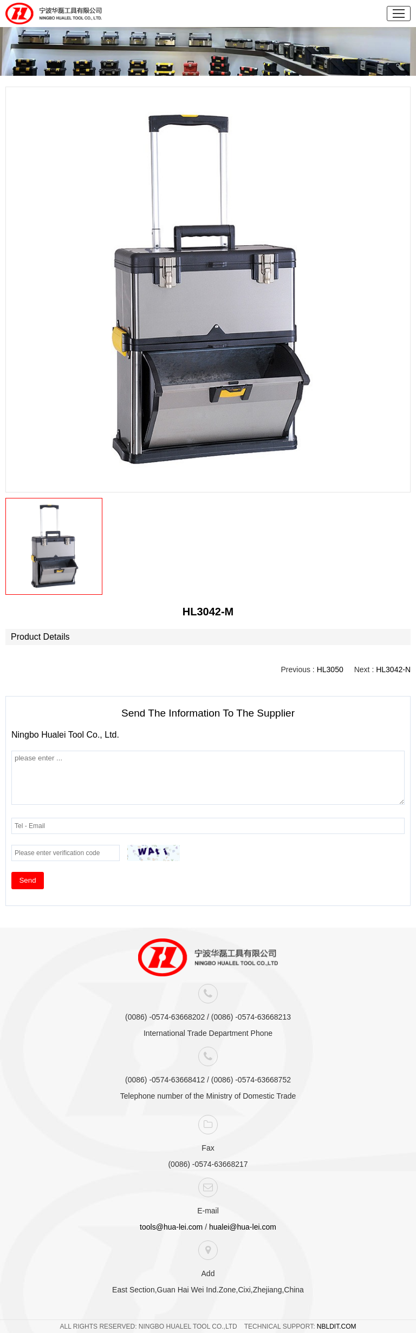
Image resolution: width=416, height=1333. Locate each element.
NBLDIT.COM (336, 1326)
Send (27, 880)
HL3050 (330, 669)
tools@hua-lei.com (171, 1227)
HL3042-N (393, 669)
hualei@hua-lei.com (242, 1227)
